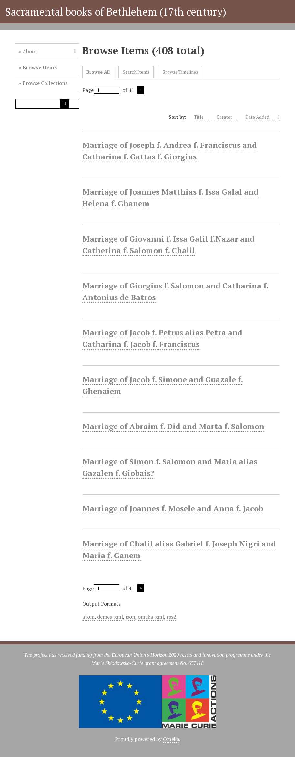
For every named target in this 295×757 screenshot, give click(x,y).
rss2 (171, 616)
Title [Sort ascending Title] (202, 117)
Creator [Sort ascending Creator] (228, 117)
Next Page (140, 90)
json (130, 616)
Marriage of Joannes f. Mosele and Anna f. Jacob (172, 508)
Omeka (171, 738)
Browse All (98, 72)
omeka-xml (151, 616)
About (30, 51)
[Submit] (64, 104)
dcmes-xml (110, 616)
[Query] (47, 104)
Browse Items (40, 67)
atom (88, 616)
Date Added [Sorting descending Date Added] (261, 117)
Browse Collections (45, 83)
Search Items (136, 72)
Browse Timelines (180, 72)
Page (100, 89)
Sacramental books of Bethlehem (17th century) (115, 11)
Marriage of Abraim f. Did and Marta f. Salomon (173, 426)
